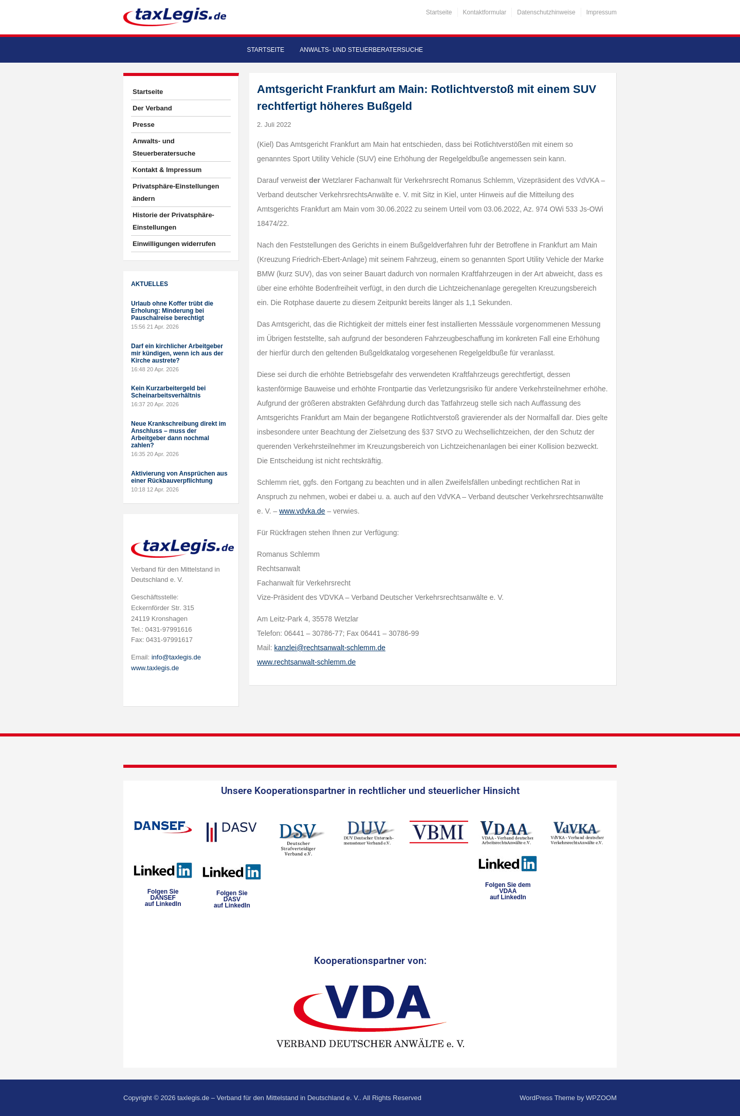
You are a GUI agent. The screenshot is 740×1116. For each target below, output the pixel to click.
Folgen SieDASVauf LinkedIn (232, 899)
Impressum (601, 12)
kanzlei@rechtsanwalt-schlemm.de (330, 648)
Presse (144, 124)
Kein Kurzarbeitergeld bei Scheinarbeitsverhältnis (168, 392)
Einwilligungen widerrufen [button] (174, 244)
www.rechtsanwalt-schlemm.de (306, 662)
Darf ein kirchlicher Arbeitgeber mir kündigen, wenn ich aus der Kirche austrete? (177, 353)
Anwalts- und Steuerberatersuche (361, 49)
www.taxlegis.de (155, 668)
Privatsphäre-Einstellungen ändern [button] (176, 192)
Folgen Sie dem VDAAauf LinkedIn (508, 891)
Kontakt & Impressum (167, 170)
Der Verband (152, 108)
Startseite (439, 12)
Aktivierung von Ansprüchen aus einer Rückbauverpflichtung (179, 477)
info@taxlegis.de (176, 657)
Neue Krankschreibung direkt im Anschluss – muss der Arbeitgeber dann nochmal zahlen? (178, 434)
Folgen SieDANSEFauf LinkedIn (163, 897)
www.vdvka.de (302, 511)
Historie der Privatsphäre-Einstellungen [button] (173, 221)
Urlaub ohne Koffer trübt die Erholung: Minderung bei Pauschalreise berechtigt (172, 310)
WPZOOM (601, 1098)
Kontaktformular (485, 12)
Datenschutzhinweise (546, 12)
